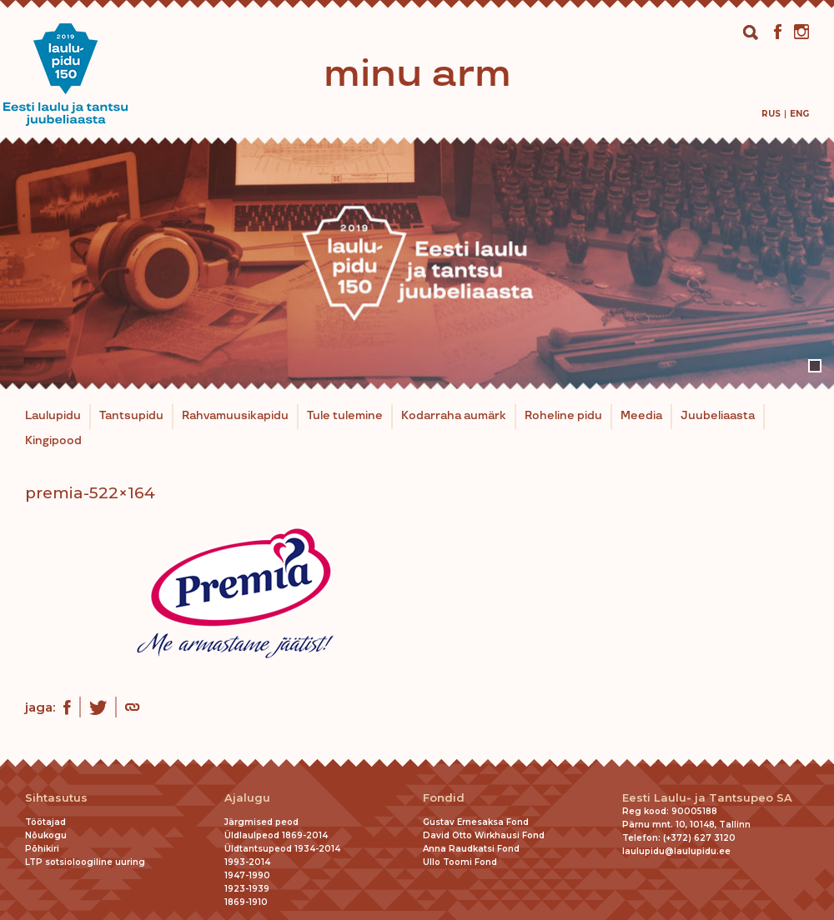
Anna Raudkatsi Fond (471, 848)
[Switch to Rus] (771, 113)
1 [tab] (814, 365)
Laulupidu (53, 415)
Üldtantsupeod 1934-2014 (282, 848)
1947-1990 (247, 875)
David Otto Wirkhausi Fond (484, 835)
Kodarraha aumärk (453, 415)
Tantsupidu (131, 415)
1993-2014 (247, 862)
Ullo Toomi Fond (460, 862)
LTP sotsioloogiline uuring (85, 862)
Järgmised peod (261, 822)
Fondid (444, 797)
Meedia (641, 415)
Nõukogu (46, 835)
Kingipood (53, 441)
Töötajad (45, 822)
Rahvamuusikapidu (235, 415)
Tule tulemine (345, 415)
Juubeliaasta (718, 415)
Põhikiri (42, 848)
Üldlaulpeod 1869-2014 (276, 835)
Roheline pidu (563, 415)
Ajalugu (247, 797)
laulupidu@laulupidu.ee (676, 851)
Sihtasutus (56, 797)
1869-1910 (246, 902)
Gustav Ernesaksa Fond (476, 822)
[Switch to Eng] (799, 113)
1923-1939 (246, 888)
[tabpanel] (417, 263)
